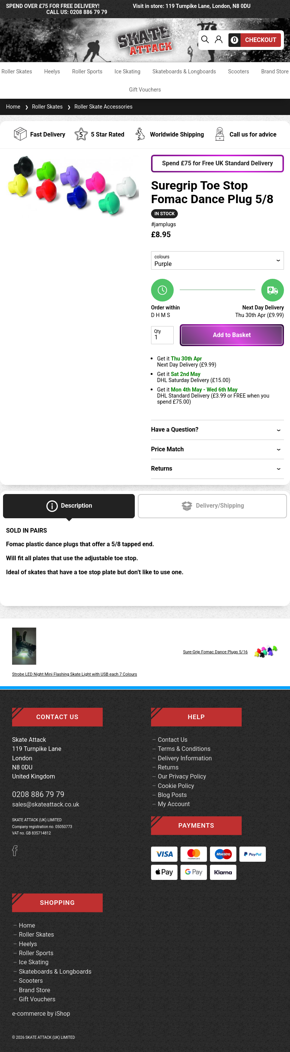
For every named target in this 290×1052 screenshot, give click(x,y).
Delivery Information (185, 758)
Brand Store (275, 71)
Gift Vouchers (145, 90)
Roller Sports (87, 71)
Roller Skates (17, 71)
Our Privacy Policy (182, 776)
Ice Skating (127, 71)
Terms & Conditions (184, 748)
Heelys (52, 71)
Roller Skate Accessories (99, 107)
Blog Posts (172, 795)
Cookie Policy (176, 785)
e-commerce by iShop (41, 1013)
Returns (168, 767)
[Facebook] (17, 854)
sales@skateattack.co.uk (45, 804)
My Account (174, 804)
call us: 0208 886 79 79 (76, 12)
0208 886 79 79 (38, 794)
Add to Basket (232, 335)
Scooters (238, 71)
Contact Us (173, 739)
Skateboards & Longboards (184, 71)
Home (13, 107)
